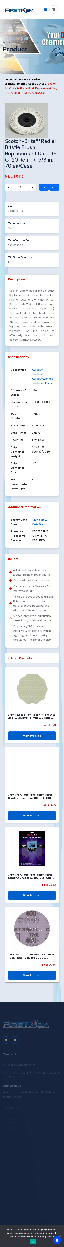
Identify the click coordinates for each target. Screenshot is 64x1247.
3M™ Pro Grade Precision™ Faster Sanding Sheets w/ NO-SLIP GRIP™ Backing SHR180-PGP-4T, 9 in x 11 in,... (31, 876)
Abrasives (20, 79)
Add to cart (49, 188)
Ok (32, 1242)
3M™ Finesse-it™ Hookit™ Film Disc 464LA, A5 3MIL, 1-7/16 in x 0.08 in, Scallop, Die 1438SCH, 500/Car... (32, 716)
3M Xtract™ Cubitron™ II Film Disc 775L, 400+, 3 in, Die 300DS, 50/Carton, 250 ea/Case (31, 956)
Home (6, 42)
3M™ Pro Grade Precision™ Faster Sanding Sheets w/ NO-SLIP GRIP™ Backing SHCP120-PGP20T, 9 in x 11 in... (31, 796)
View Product (32, 735)
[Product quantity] (20, 187)
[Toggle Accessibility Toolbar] (57, 1239)
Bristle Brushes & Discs (31, 84)
